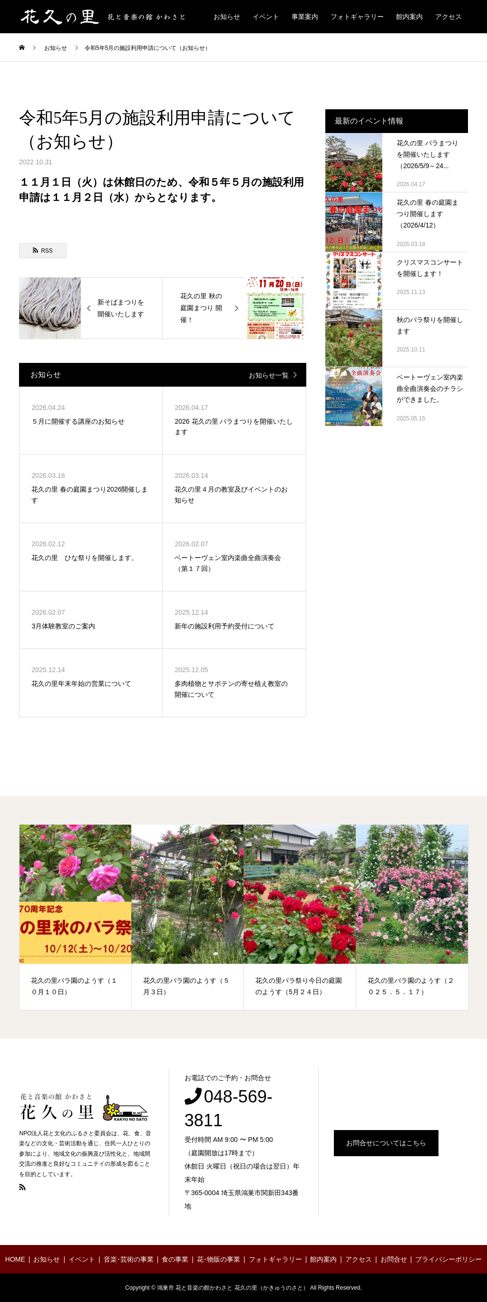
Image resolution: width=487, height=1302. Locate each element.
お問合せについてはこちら (386, 1143)
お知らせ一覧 (269, 375)
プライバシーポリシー (448, 1259)
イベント (266, 16)
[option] (75, 917)
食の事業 (175, 1259)
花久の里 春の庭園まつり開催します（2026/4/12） (427, 214)
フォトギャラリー (357, 16)
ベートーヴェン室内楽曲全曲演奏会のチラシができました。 (430, 388)
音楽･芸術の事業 (129, 1259)
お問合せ (393, 1259)
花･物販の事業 (218, 1259)
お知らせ (227, 16)
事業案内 (305, 16)
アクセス (448, 16)
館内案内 (409, 16)
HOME (15, 1259)
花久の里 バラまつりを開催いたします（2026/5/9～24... (427, 154)
